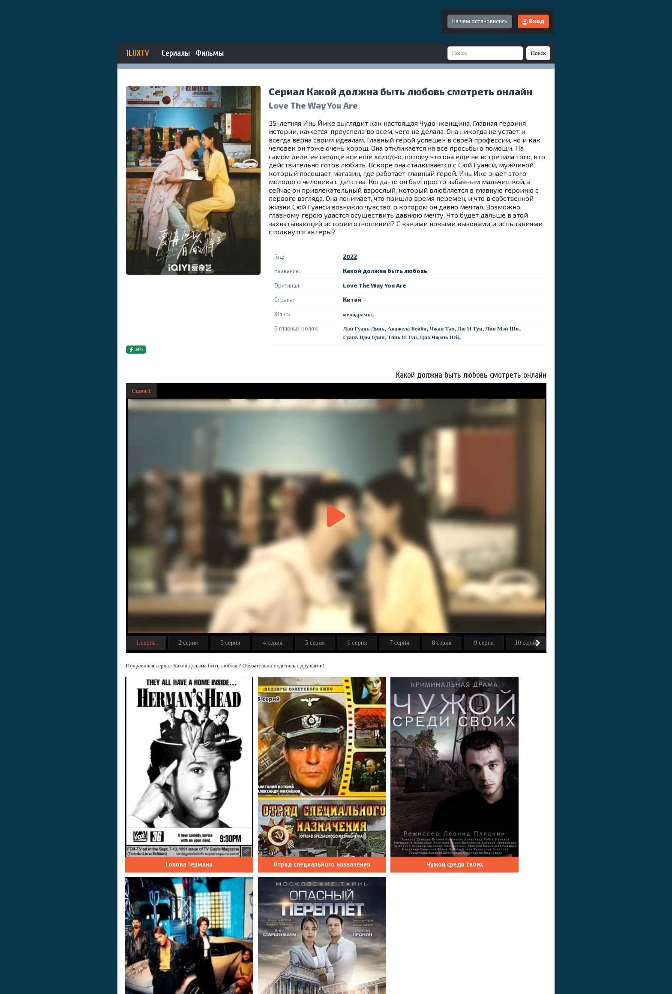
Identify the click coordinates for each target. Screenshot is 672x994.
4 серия (272, 642)
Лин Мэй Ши (502, 328)
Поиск (538, 53)
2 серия (188, 642)
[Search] (485, 53)
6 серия (357, 642)
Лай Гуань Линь (363, 328)
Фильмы (209, 53)
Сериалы (176, 53)
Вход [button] (533, 21)
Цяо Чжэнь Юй (439, 337)
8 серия (442, 642)
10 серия (526, 642)
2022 (350, 256)
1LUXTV (137, 53)
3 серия (230, 642)
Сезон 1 (141, 391)
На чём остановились (479, 21)
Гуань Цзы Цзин (363, 337)
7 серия (399, 642)
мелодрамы (357, 314)
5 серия (315, 642)
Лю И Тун (469, 328)
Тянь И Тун (402, 337)
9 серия (484, 642)
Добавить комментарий (505, 859)
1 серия (146, 642)
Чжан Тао (441, 328)
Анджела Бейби (406, 328)
